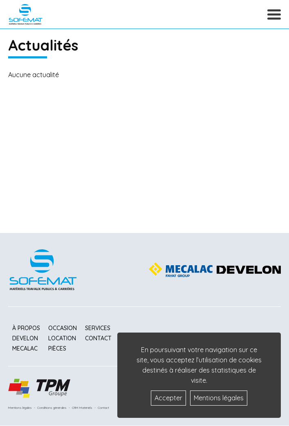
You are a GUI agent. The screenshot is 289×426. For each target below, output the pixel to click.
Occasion (62, 328)
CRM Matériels (82, 407)
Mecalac (25, 348)
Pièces (57, 348)
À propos (26, 328)
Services (97, 328)
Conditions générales (52, 407)
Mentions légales (20, 407)
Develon (25, 338)
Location (62, 338)
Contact (98, 338)
